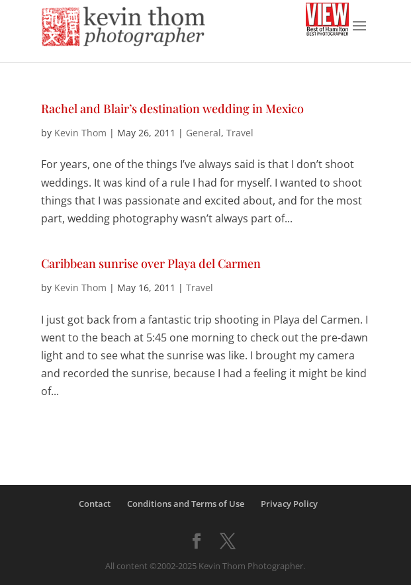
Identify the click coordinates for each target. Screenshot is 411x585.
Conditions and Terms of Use (185, 504)
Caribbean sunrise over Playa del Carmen (151, 263)
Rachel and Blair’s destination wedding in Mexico (172, 108)
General (203, 132)
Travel (239, 132)
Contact (95, 504)
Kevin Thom (80, 132)
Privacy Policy (289, 504)
